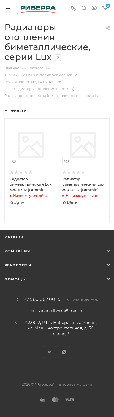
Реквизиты (17, 265)
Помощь (14, 279)
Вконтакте (50, 352)
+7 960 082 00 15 (42, 299)
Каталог (14, 237)
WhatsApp (64, 352)
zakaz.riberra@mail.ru (61, 311)
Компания (17, 251)
